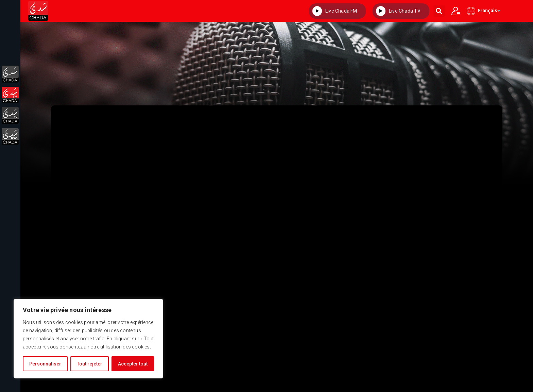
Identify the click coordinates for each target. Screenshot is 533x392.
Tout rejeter (89, 364)
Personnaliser (45, 364)
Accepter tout (133, 364)
